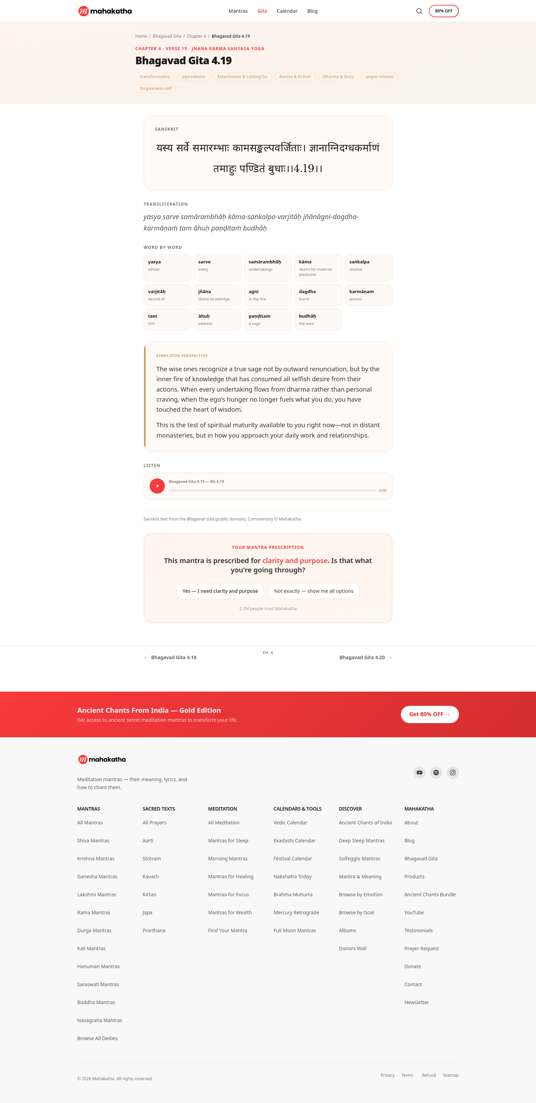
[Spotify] (436, 772)
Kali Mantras (91, 948)
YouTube (414, 912)
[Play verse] (157, 486)
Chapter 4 (196, 36)
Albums (347, 930)
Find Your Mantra (227, 930)
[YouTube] (419, 772)
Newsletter (416, 1002)
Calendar (287, 11)
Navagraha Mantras (99, 1020)
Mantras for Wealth (230, 912)
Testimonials (418, 930)
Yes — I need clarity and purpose (220, 591)
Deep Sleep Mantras (362, 840)
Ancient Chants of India (365, 822)
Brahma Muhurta (292, 894)
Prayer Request (421, 948)
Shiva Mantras (93, 840)
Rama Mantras (93, 912)
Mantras (238, 11)
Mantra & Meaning (360, 876)
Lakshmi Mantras (96, 894)
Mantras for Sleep (228, 840)
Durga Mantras (94, 930)
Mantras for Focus (228, 894)
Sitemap (451, 1075)
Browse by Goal (356, 912)
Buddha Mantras (96, 1002)
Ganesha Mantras (97, 876)
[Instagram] (452, 772)
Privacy (387, 1075)
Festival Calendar (292, 858)
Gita (262, 11)
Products (414, 876)
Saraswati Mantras (98, 984)
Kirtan (150, 894)
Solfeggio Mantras (359, 858)
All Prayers (155, 822)
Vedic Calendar (290, 822)
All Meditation (223, 822)
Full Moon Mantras (294, 930)
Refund (429, 1075)
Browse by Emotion (361, 894)
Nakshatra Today (292, 876)
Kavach (151, 876)
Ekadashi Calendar (294, 840)
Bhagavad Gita (167, 36)
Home (141, 36)
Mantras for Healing (230, 876)
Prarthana (154, 930)
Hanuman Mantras (98, 966)
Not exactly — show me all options (314, 591)
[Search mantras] (419, 11)
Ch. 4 (268, 652)
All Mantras (90, 822)
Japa (147, 912)
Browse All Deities (97, 1038)
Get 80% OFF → (430, 714)
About (411, 822)
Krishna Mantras (96, 858)
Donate (412, 966)
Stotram (152, 858)
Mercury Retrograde (296, 912)
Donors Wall (353, 948)
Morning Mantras (227, 858)
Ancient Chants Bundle (430, 894)
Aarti (148, 840)
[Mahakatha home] (105, 11)
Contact (413, 984)
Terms (407, 1075)
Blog (312, 11)
